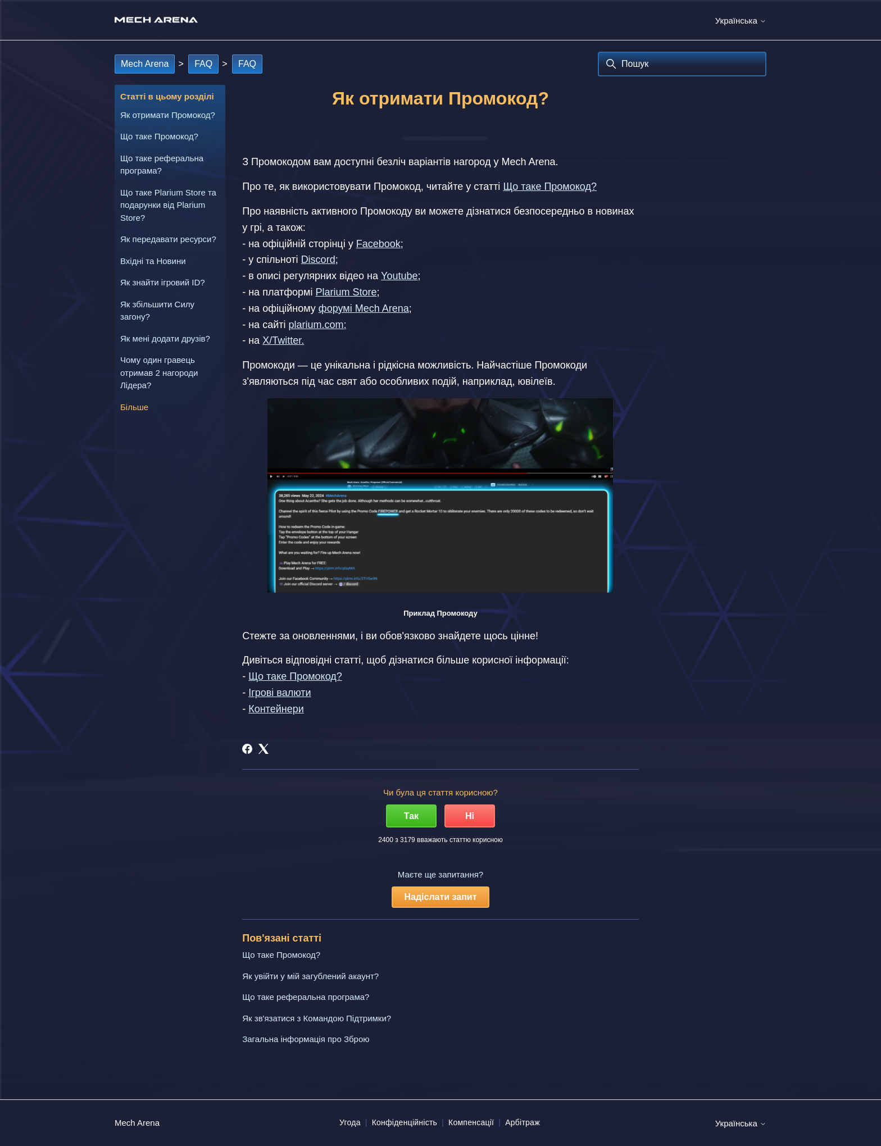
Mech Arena (145, 64)
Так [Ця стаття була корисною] (411, 816)
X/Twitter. (283, 340)
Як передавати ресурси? (168, 239)
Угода (350, 1122)
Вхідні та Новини (153, 261)
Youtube (399, 275)
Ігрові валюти (279, 692)
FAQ (203, 64)
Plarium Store (345, 292)
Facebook (378, 243)
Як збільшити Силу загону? (157, 310)
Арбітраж (522, 1122)
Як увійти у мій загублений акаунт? (310, 976)
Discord (318, 259)
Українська (740, 20)
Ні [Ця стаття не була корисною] (469, 816)
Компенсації (471, 1122)
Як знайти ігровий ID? (162, 282)
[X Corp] (263, 749)
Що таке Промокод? (159, 136)
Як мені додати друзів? (165, 338)
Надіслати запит (440, 897)
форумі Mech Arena (364, 308)
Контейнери (276, 709)
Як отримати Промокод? (167, 115)
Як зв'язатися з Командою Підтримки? (316, 1018)
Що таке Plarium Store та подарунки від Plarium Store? (168, 205)
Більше (134, 407)
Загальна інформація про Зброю (305, 1039)
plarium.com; (317, 324)
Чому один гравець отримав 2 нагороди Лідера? (159, 372)
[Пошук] (682, 64)
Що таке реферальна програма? (161, 164)
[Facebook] (247, 749)
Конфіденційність (405, 1122)
